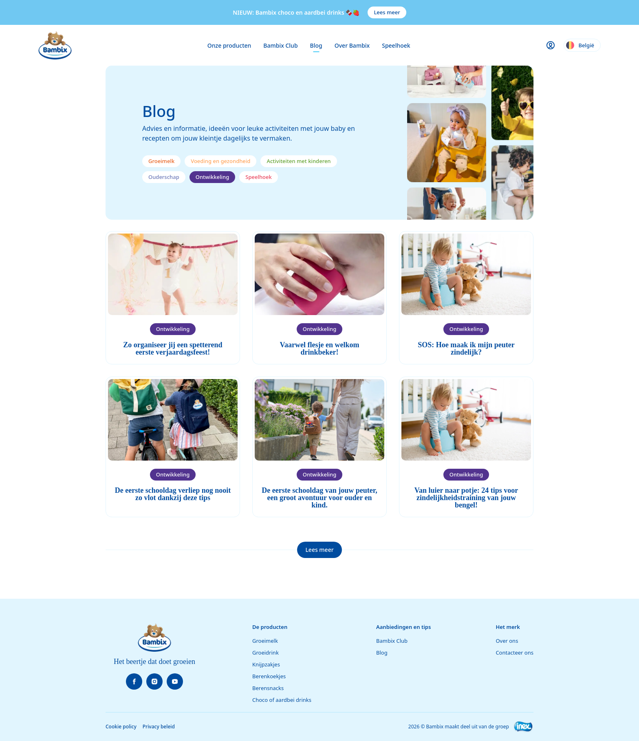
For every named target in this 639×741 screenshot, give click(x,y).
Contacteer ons (514, 652)
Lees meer (387, 12)
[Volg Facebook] (134, 681)
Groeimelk (265, 640)
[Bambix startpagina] (55, 45)
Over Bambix (352, 45)
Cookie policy (121, 726)
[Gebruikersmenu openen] (550, 45)
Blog (316, 45)
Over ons (507, 640)
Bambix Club (280, 45)
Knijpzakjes (266, 664)
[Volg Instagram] (154, 681)
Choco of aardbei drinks (281, 700)
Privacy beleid (159, 726)
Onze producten (229, 45)
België (580, 45)
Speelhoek (396, 45)
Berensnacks (268, 688)
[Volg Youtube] (175, 681)
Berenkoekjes (269, 676)
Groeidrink (265, 652)
